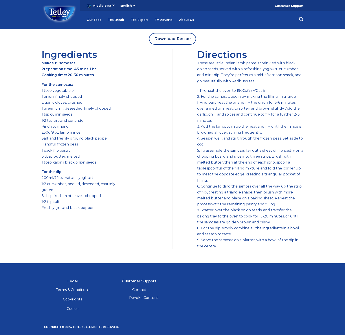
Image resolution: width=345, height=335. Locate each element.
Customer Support (289, 5)
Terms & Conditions (72, 290)
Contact (139, 290)
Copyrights (72, 299)
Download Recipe (172, 38)
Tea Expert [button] (146, 20)
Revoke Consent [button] (143, 298)
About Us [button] (197, 20)
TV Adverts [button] (172, 20)
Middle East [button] (104, 5)
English (128, 5)
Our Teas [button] (95, 20)
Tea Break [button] (119, 20)
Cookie (73, 309)
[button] (301, 20)
